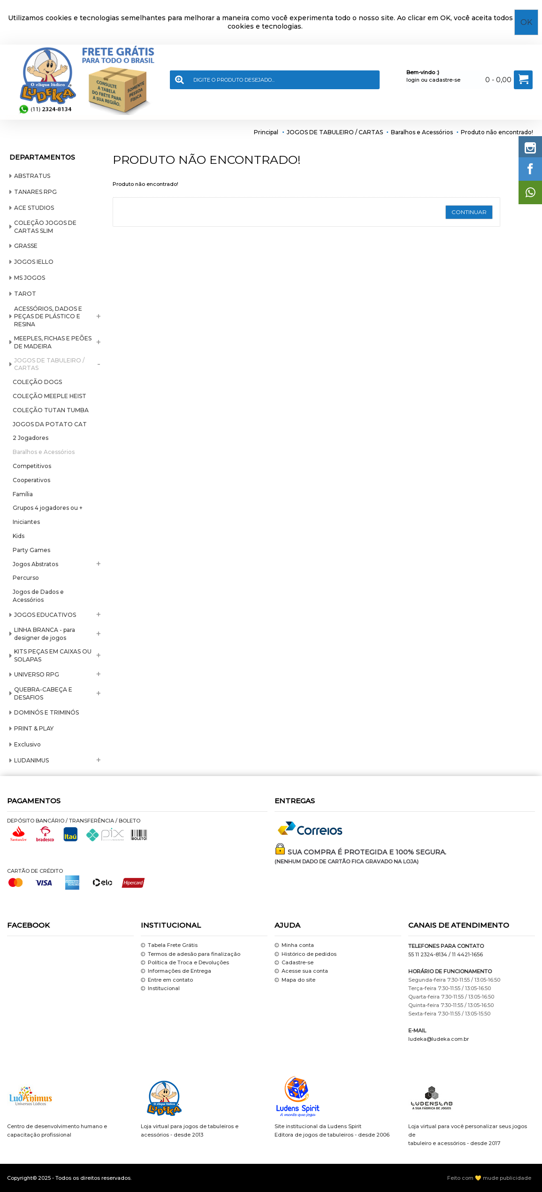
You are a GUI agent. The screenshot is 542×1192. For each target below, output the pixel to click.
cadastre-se (444, 80)
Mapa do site (295, 980)
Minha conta (294, 945)
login (413, 80)
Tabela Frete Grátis (169, 945)
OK (526, 22)
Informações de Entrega (176, 971)
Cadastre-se (294, 962)
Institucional (160, 988)
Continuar (469, 211)
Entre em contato (167, 980)
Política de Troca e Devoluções (185, 962)
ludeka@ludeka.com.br (438, 1039)
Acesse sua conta (301, 971)
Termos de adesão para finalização (190, 954)
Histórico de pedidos (305, 954)
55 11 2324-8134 (427, 954)
